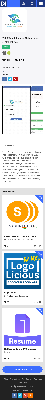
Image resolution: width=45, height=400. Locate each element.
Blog (6, 379)
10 (6, 59)
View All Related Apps (22, 369)
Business (6, 67)
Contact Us (15, 379)
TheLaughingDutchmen (17, 296)
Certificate (26, 379)
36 (6, 302)
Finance (15, 67)
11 (6, 358)
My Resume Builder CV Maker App (20, 349)
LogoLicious (10, 292)
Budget (5, 74)
